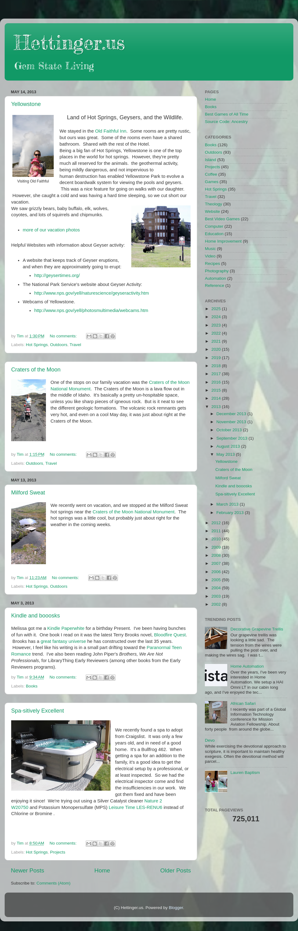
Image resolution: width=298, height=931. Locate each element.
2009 (216, 547)
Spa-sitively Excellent (37, 711)
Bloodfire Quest (170, 634)
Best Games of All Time (226, 114)
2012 (216, 522)
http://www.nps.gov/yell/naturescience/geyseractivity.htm (91, 293)
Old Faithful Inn (110, 131)
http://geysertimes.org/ (57, 275)
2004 (216, 588)
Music (210, 248)
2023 (216, 325)
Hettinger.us (69, 42)
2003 (216, 596)
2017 (216, 373)
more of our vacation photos (51, 229)
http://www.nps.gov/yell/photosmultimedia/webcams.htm (91, 310)
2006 (216, 571)
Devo (210, 740)
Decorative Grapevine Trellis (256, 629)
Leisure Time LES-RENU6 (135, 807)
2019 (216, 357)
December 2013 (231, 413)
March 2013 (228, 504)
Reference (214, 285)
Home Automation (247, 666)
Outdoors (58, 344)
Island (210, 159)
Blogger (176, 907)
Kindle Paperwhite (65, 628)
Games (212, 181)
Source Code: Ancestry (226, 121)
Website (212, 211)
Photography (217, 271)
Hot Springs (37, 344)
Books (32, 686)
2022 (216, 333)
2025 (216, 308)
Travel (75, 344)
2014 (216, 398)
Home (102, 870)
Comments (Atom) (54, 883)
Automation (215, 278)
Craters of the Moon (36, 370)
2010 (216, 539)
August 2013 (228, 446)
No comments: (64, 336)
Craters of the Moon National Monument (133, 511)
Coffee (211, 174)
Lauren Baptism (245, 772)
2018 (216, 365)
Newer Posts (27, 870)
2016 (216, 382)
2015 (216, 390)
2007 (216, 563)
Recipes (212, 263)
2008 (216, 555)
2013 (216, 406)
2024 (216, 316)
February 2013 (230, 512)
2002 (216, 604)
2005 (216, 579)
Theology (213, 204)
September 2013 (232, 438)
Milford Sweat (28, 493)
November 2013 (231, 421)
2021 (216, 341)
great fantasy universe (63, 641)
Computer (214, 226)
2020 (216, 349)
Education (214, 233)
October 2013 (229, 430)
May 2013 (226, 454)
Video (210, 256)
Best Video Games (222, 219)
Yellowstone (26, 104)
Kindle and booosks (35, 616)
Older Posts (175, 870)
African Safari (242, 703)
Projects (57, 852)
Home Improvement (223, 241)
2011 (216, 531)
